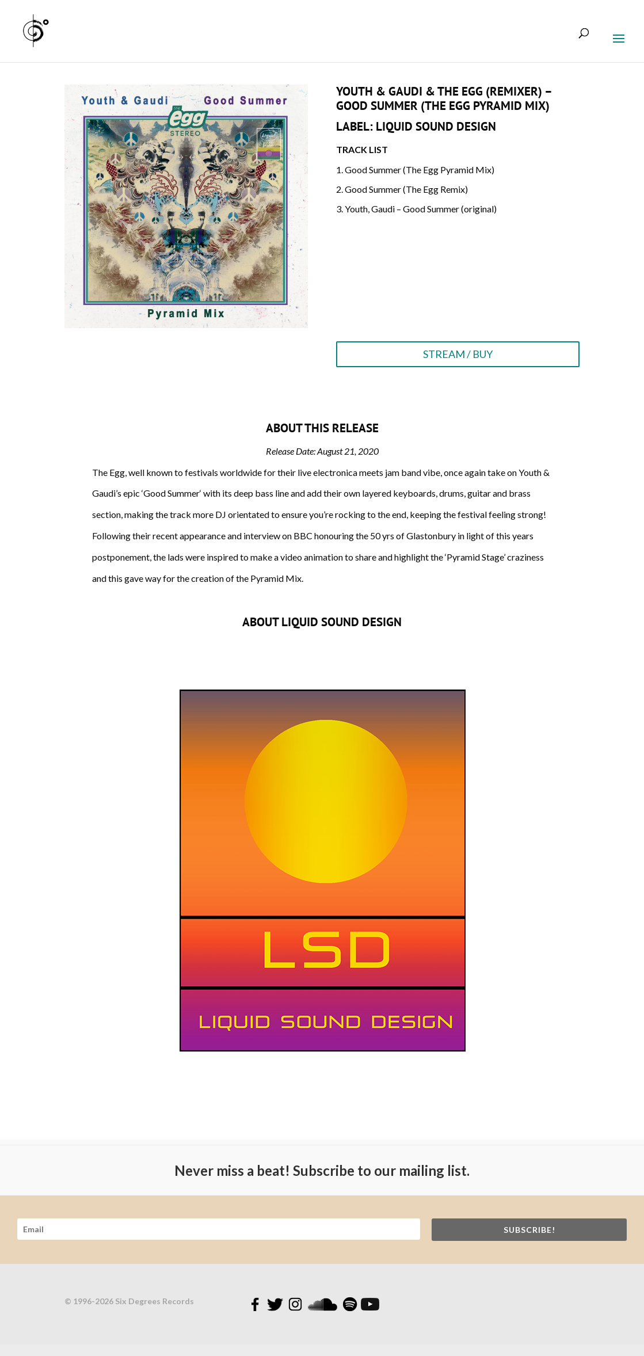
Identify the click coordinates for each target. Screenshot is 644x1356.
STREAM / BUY (458, 354)
